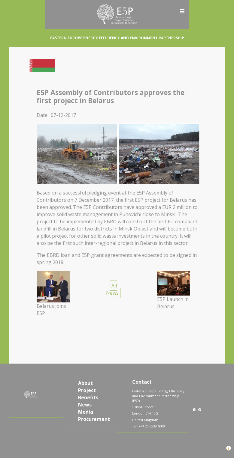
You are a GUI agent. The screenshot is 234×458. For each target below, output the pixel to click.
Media (85, 412)
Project (87, 390)
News (85, 404)
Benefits (88, 397)
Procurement (94, 419)
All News (112, 289)
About (85, 383)
